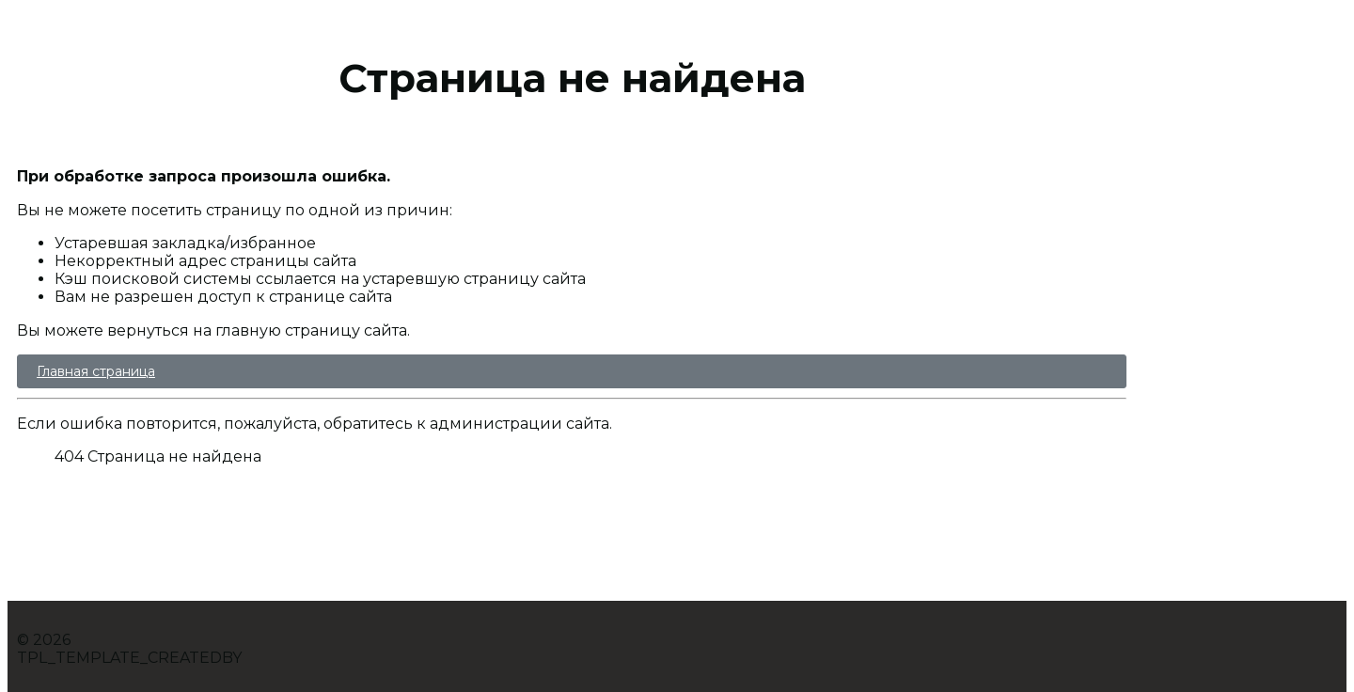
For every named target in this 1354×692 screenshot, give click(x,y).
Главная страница (96, 371)
